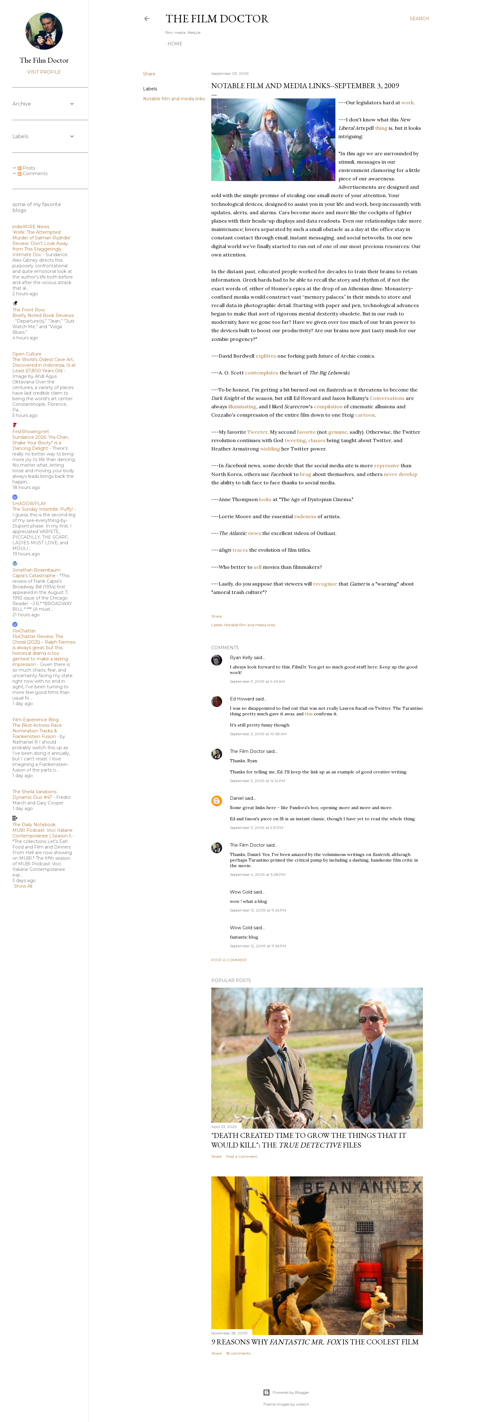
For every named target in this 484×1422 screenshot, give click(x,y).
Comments (32, 173)
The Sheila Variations (34, 792)
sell (258, 567)
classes (316, 440)
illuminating (242, 406)
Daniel (237, 798)
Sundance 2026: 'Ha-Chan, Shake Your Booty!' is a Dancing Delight (40, 442)
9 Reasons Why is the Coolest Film (315, 1342)
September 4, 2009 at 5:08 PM (257, 874)
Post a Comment (229, 960)
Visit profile (44, 72)
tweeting (295, 440)
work (407, 102)
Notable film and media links (174, 99)
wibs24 (302, 1404)
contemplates (261, 372)
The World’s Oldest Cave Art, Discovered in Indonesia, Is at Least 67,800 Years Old (44, 365)
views (254, 533)
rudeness (305, 516)
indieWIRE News (30, 226)
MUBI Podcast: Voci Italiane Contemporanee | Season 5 (42, 833)
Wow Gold (241, 892)
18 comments (238, 1353)
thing (381, 128)
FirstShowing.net (30, 431)
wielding (270, 449)
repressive (386, 465)
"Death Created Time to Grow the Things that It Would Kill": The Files (308, 1140)
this (309, 714)
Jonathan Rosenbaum (36, 570)
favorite (306, 432)
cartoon (365, 415)
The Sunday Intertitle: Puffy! (42, 509)
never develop (400, 474)
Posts (26, 168)
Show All (23, 886)
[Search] (419, 18)
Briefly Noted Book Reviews (43, 315)
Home (175, 44)
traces (240, 550)
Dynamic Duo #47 (32, 797)
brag (305, 474)
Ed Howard (242, 699)
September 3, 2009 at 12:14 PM (257, 780)
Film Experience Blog (35, 719)
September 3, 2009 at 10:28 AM (258, 733)
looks (265, 499)
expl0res (266, 356)
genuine (337, 432)
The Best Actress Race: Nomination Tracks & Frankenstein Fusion (37, 730)
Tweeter (257, 432)
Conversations (387, 398)
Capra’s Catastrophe (34, 575)
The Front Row (28, 310)
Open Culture (27, 354)
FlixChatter (24, 631)
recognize (325, 584)
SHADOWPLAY (29, 503)
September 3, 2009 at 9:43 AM (257, 681)
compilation (328, 406)
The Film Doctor (217, 18)
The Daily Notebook (34, 824)
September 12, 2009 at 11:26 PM (258, 910)
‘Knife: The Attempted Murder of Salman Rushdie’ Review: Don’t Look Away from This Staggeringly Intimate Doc (41, 243)
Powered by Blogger (286, 1392)
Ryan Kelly (241, 657)
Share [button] (149, 74)
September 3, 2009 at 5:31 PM (256, 827)
